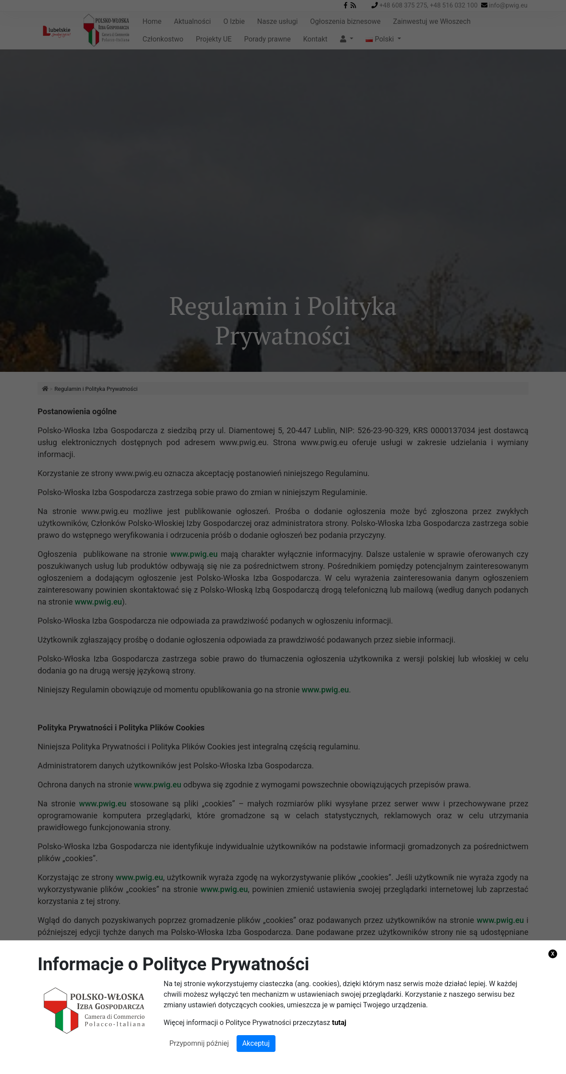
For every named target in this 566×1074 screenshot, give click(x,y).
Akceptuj (256, 1043)
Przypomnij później (199, 1043)
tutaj (339, 1022)
